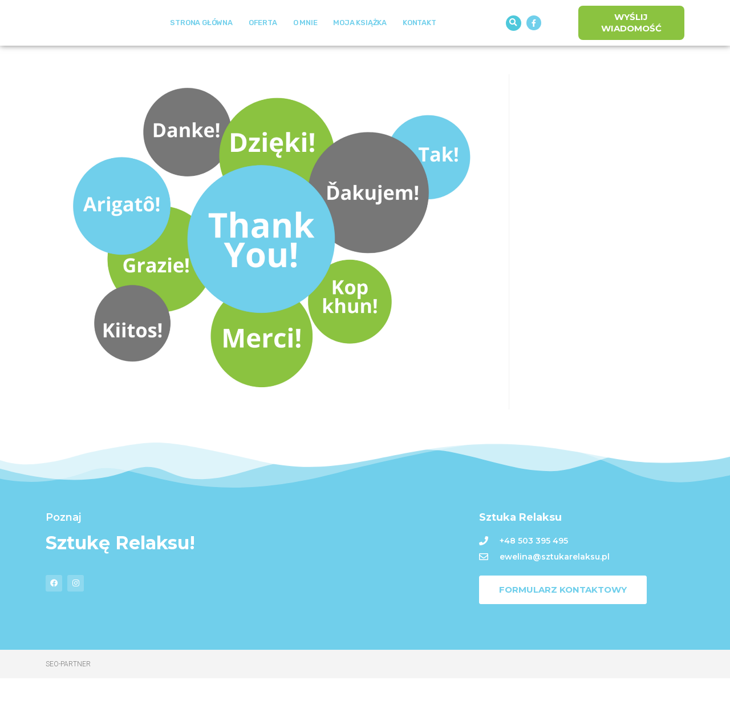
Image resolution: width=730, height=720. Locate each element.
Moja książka (360, 43)
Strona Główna (201, 43)
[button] (513, 43)
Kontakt (419, 43)
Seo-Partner (68, 706)
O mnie (305, 43)
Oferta (263, 43)
